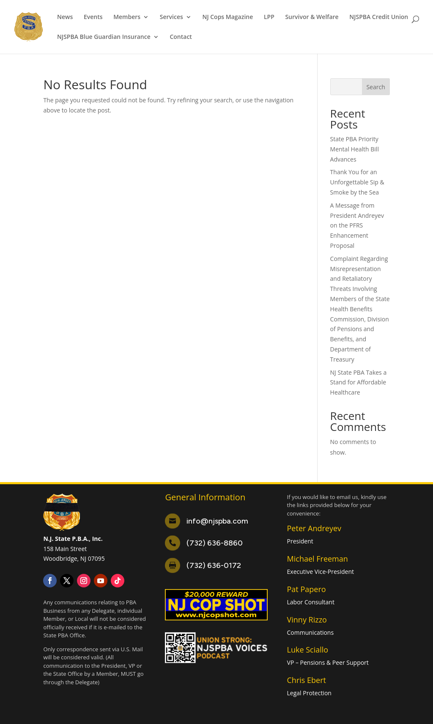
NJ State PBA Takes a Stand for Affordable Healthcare (358, 382)
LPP (269, 17)
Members (126, 17)
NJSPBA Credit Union (378, 17)
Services (171, 17)
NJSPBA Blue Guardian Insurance (104, 37)
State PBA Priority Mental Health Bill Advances (354, 149)
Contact (181, 37)
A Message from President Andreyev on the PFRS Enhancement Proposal (357, 225)
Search (375, 87)
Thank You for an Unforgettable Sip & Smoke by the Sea (357, 182)
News (65, 17)
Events (93, 17)
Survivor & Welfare (311, 17)
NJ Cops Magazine (227, 17)
